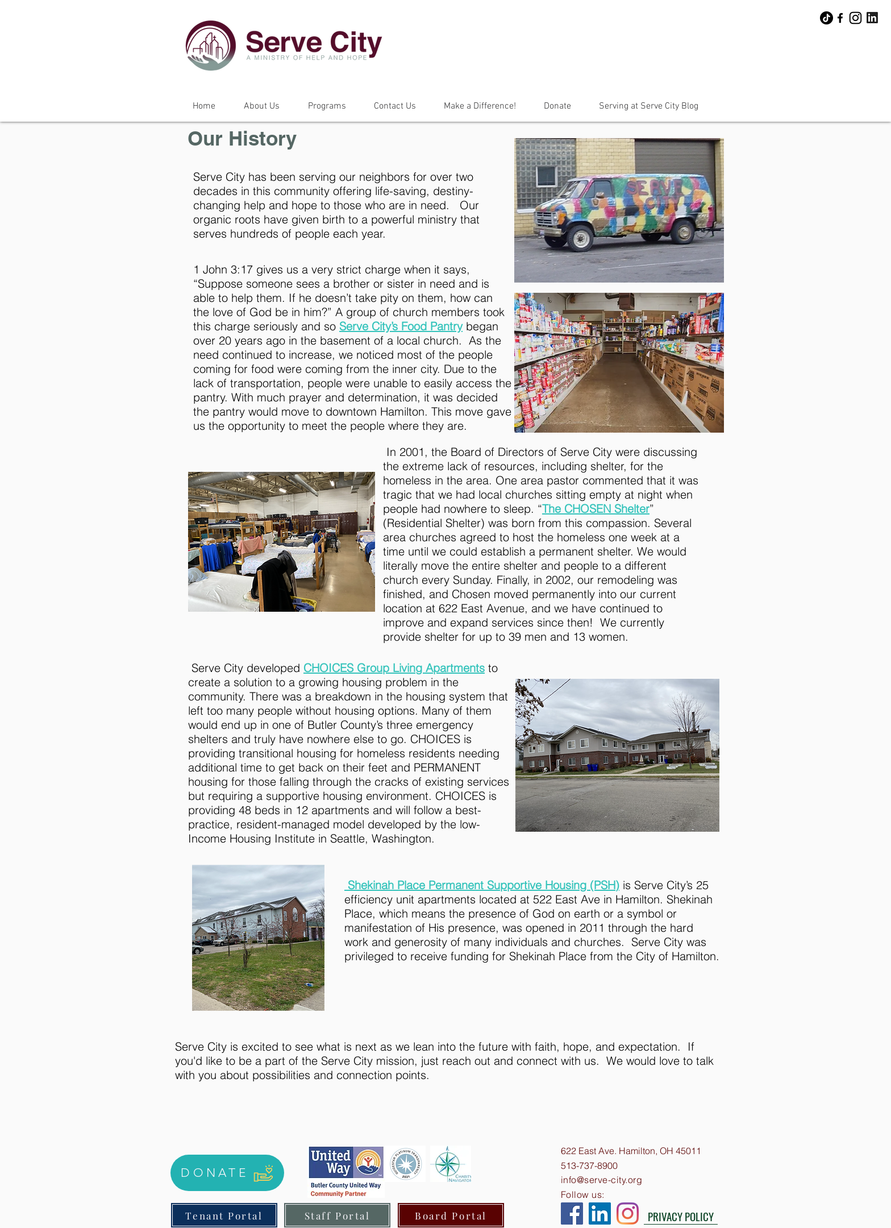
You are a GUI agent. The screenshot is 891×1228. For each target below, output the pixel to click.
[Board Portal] (451, 1215)
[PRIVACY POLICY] (681, 1216)
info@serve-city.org (601, 1179)
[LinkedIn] (600, 1213)
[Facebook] (840, 17)
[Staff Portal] (337, 1215)
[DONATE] (227, 1173)
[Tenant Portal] (224, 1215)
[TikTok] (826, 17)
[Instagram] (855, 18)
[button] (262, 106)
